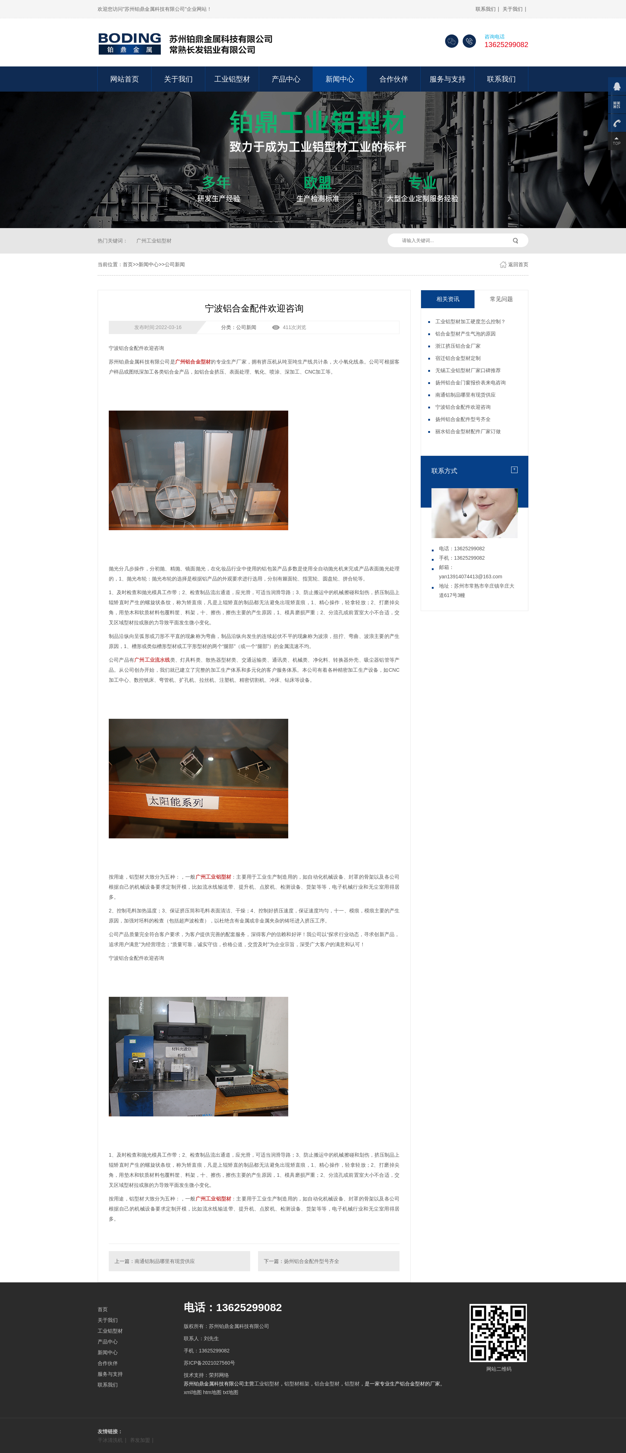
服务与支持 (448, 79)
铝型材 (352, 1384)
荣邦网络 (219, 1375)
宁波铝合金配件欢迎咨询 (463, 407)
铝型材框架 (296, 1384)
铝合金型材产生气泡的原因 (465, 334)
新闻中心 (340, 79)
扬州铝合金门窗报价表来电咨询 (470, 382)
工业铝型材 (232, 79)
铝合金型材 (327, 1384)
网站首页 (124, 79)
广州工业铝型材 (154, 241)
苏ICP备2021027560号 (209, 1363)
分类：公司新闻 (238, 327)
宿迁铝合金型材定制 (458, 358)
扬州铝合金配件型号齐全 (311, 1261)
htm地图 (212, 1392)
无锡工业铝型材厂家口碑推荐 (468, 370)
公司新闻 (175, 264)
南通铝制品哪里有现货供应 (165, 1261)
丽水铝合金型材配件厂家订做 (468, 431)
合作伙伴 (393, 79)
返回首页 (518, 264)
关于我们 (513, 9)
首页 (128, 264)
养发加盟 (140, 1440)
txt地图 (230, 1392)
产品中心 (286, 79)
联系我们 (486, 9)
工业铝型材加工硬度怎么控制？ (470, 321)
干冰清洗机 (110, 1440)
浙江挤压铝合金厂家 (458, 346)
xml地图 (193, 1392)
